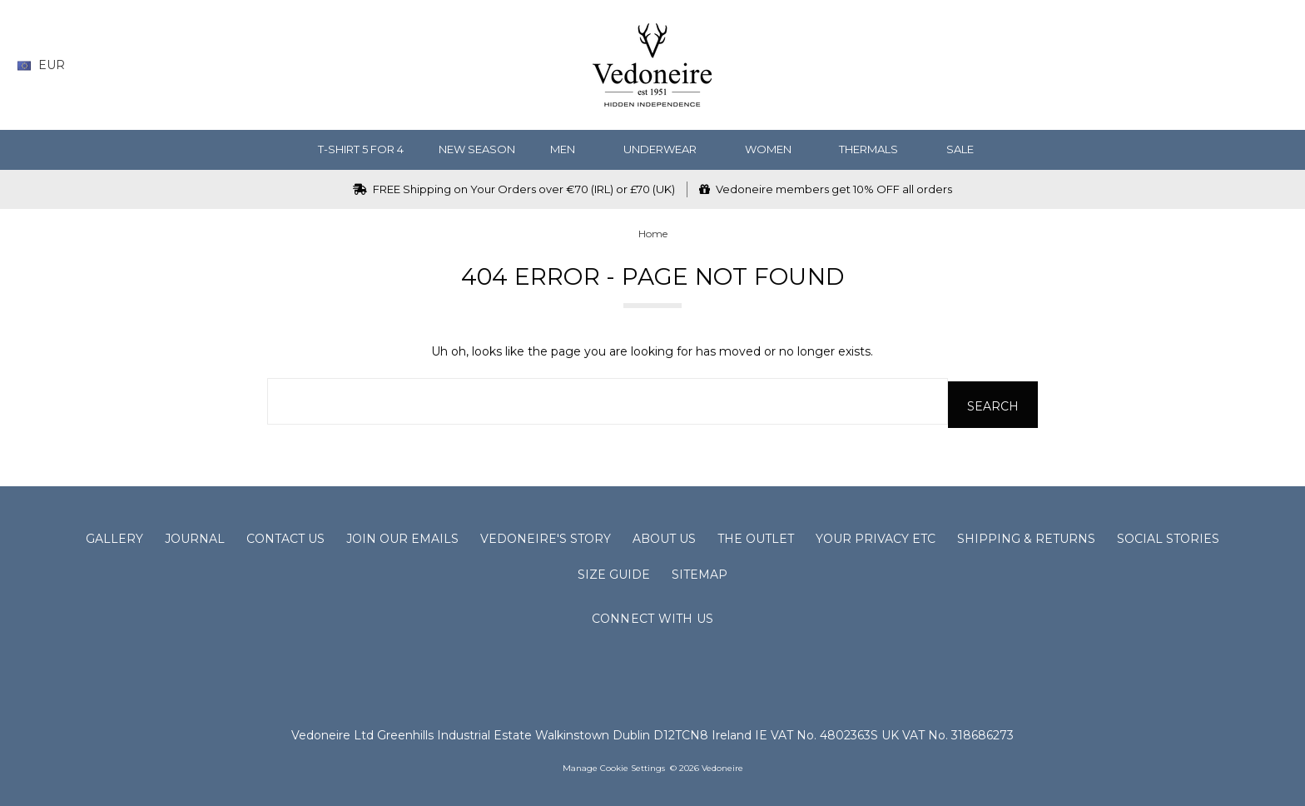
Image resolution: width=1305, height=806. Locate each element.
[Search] (1149, 65)
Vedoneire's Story (545, 535)
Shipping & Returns (1026, 535)
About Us (664, 535)
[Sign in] (1246, 65)
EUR (47, 64)
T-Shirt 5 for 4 (361, 149)
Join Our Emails (402, 535)
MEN (569, 149)
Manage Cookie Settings (614, 764)
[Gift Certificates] (1213, 65)
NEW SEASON (477, 149)
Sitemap (699, 571)
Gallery (114, 535)
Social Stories (1168, 535)
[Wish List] (1181, 65)
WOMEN (775, 149)
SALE (966, 149)
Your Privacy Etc (875, 535)
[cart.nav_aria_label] (1276, 65)
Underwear (666, 149)
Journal (195, 535)
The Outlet (755, 535)
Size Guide (614, 571)
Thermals (875, 149)
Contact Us (285, 535)
